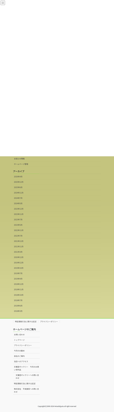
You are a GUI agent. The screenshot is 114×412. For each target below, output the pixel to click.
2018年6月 (18, 305)
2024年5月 (18, 203)
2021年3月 (18, 252)
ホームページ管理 (21, 164)
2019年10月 (19, 268)
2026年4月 (18, 176)
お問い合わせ (19, 334)
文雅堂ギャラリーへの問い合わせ (27, 376)
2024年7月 (18, 198)
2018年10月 (19, 295)
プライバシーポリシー (49, 321)
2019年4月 (18, 278)
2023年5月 (18, 225)
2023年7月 (18, 219)
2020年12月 (19, 257)
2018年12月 (19, 284)
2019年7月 (18, 273)
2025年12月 (19, 182)
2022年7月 (18, 235)
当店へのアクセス (21, 361)
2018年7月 (18, 300)
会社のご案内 (19, 356)
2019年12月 (19, 262)
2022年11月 (19, 230)
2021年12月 (19, 241)
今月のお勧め (19, 350)
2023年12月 (19, 208)
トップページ (19, 340)
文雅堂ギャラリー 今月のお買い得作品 (26, 368)
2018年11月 (19, 289)
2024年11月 (19, 192)
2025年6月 (18, 187)
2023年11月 (19, 214)
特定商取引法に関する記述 (25, 321)
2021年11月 (19, 246)
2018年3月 (18, 311)
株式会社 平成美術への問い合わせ (26, 390)
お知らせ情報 (19, 158)
